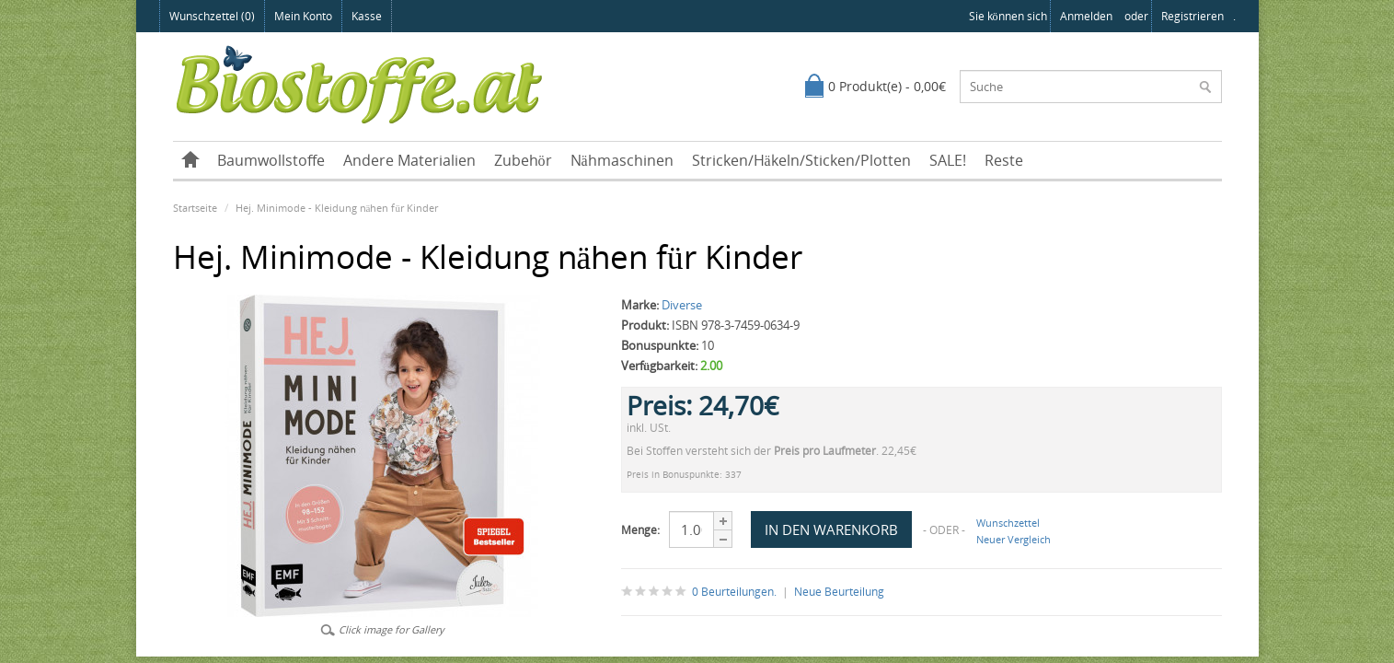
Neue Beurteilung (839, 591)
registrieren (1192, 16)
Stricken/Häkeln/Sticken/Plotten (801, 160)
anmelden (1086, 16)
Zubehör (523, 160)
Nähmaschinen (622, 160)
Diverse (682, 305)
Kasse (366, 16)
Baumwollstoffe (271, 160)
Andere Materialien (409, 160)
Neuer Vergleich (1013, 539)
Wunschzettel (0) (212, 16)
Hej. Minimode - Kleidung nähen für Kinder (337, 208)
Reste (1004, 160)
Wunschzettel (1008, 522)
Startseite (195, 208)
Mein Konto (303, 16)
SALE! (947, 160)
